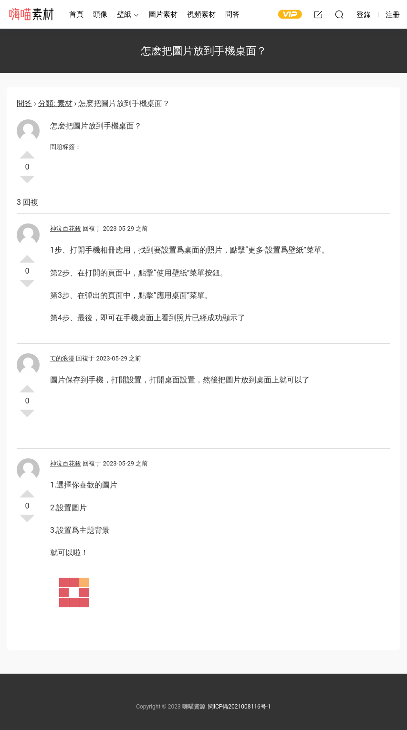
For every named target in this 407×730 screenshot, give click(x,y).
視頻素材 (201, 14)
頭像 (100, 14)
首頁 (76, 14)
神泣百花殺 (65, 228)
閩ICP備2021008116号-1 (239, 706)
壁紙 (124, 14)
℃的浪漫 (62, 358)
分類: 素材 (55, 103)
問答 (232, 14)
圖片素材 (163, 14)
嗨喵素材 (31, 14)
